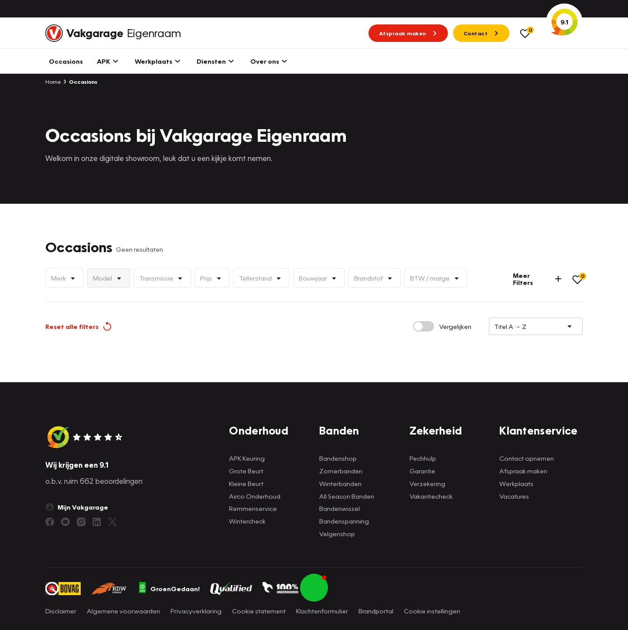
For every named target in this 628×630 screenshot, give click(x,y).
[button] (314, 588)
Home (53, 81)
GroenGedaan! (169, 588)
